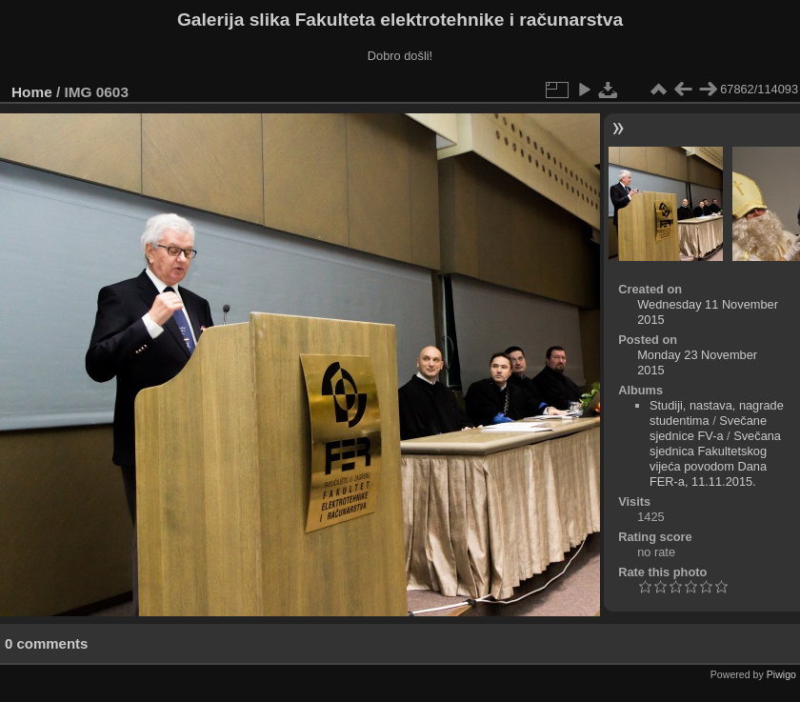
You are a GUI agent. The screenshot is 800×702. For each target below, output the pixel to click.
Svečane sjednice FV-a (708, 428)
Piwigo (781, 674)
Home (31, 92)
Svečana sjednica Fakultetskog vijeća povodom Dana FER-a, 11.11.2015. (715, 459)
